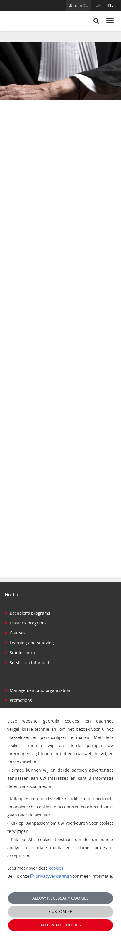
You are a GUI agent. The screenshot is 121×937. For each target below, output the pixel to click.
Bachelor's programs (27, 613)
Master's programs (25, 623)
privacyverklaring (52, 876)
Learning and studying (29, 642)
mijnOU (78, 5)
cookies (56, 868)
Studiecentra (19, 652)
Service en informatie (28, 662)
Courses (14, 633)
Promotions (18, 700)
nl (110, 5)
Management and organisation (37, 690)
